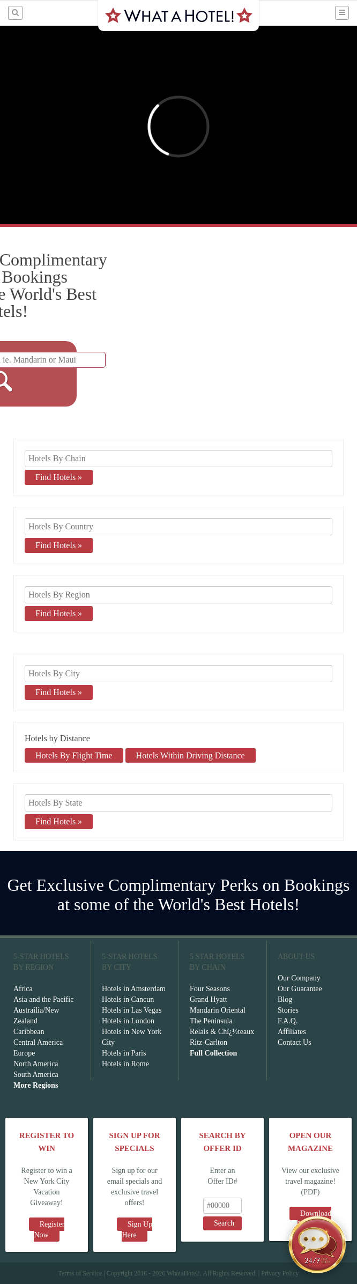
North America (35, 1064)
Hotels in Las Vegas (131, 1010)
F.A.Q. (288, 1021)
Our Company (299, 978)
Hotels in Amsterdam (134, 989)
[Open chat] (317, 1244)
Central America (38, 1042)
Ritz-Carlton (208, 1042)
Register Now (49, 1229)
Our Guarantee (300, 989)
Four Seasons (210, 989)
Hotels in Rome (125, 1064)
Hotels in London (128, 1021)
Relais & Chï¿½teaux (222, 1032)
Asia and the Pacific (43, 999)
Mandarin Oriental (218, 1010)
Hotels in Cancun (128, 999)
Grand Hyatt (208, 999)
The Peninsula (211, 1021)
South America (35, 1075)
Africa (23, 989)
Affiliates (292, 1032)
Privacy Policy (280, 1273)
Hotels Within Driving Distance (190, 755)
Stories (288, 1010)
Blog (285, 999)
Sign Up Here (137, 1229)
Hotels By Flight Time (74, 755)
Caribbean (28, 1032)
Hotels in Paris (124, 1053)
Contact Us (294, 1042)
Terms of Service (80, 1273)
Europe (24, 1053)
